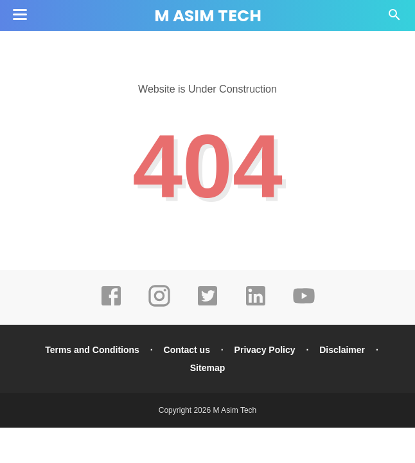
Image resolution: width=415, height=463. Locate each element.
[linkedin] (256, 304)
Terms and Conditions (92, 350)
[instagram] (159, 304)
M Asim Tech (207, 16)
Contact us (187, 350)
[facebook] (111, 304)
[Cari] (394, 18)
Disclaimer (342, 350)
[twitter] (207, 304)
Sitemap (207, 368)
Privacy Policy (265, 350)
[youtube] (304, 304)
